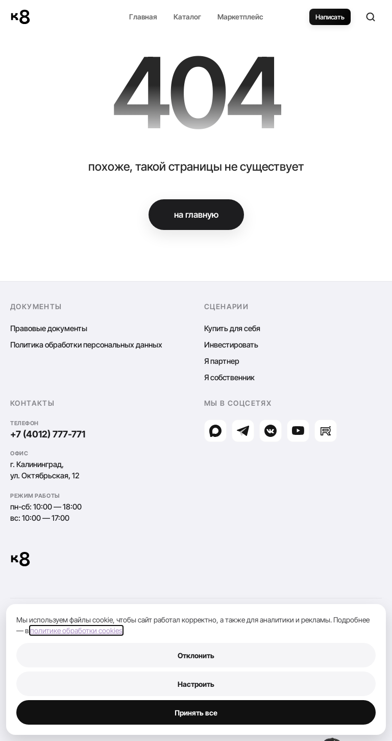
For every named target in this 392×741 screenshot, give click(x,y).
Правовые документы (48, 328)
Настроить (196, 684)
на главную (196, 215)
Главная (143, 16)
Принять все (196, 712)
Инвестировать (231, 345)
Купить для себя (232, 328)
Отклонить (196, 655)
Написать (330, 17)
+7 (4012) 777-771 (47, 434)
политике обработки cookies (76, 630)
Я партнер (221, 361)
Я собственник (229, 377)
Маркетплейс (240, 16)
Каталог (187, 16)
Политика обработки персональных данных (86, 345)
